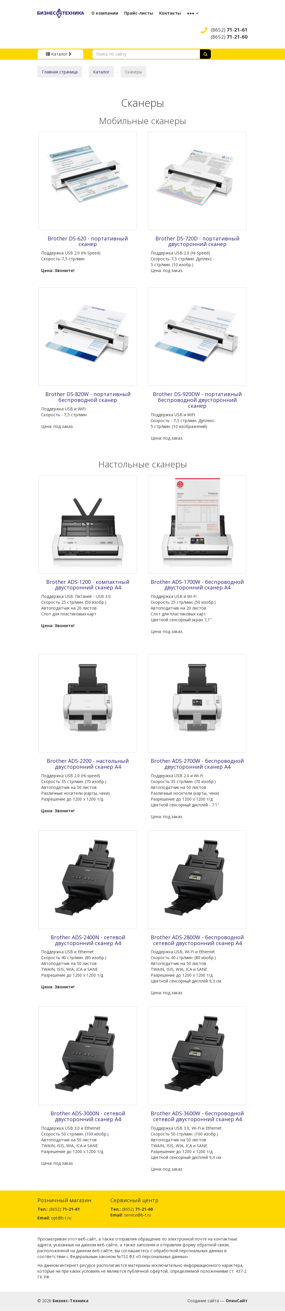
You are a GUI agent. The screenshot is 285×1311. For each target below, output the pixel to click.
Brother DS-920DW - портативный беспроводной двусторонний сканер (197, 399)
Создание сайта (203, 1300)
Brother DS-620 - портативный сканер (88, 241)
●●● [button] (192, 13)
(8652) (229, 29)
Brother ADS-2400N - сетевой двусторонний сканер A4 (88, 940)
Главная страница (60, 72)
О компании (104, 13)
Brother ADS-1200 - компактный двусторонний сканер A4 (87, 584)
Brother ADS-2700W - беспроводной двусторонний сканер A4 (197, 763)
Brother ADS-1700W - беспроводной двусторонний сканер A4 (197, 584)
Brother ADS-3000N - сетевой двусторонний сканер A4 (88, 1116)
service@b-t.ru (137, 1215)
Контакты (170, 13)
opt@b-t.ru (61, 1218)
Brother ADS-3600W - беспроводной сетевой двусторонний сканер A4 (197, 1116)
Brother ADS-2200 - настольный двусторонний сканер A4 (88, 763)
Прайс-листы (138, 13)
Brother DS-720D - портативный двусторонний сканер (197, 241)
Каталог (101, 72)
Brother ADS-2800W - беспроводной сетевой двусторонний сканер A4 (197, 940)
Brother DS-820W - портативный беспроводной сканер (88, 396)
